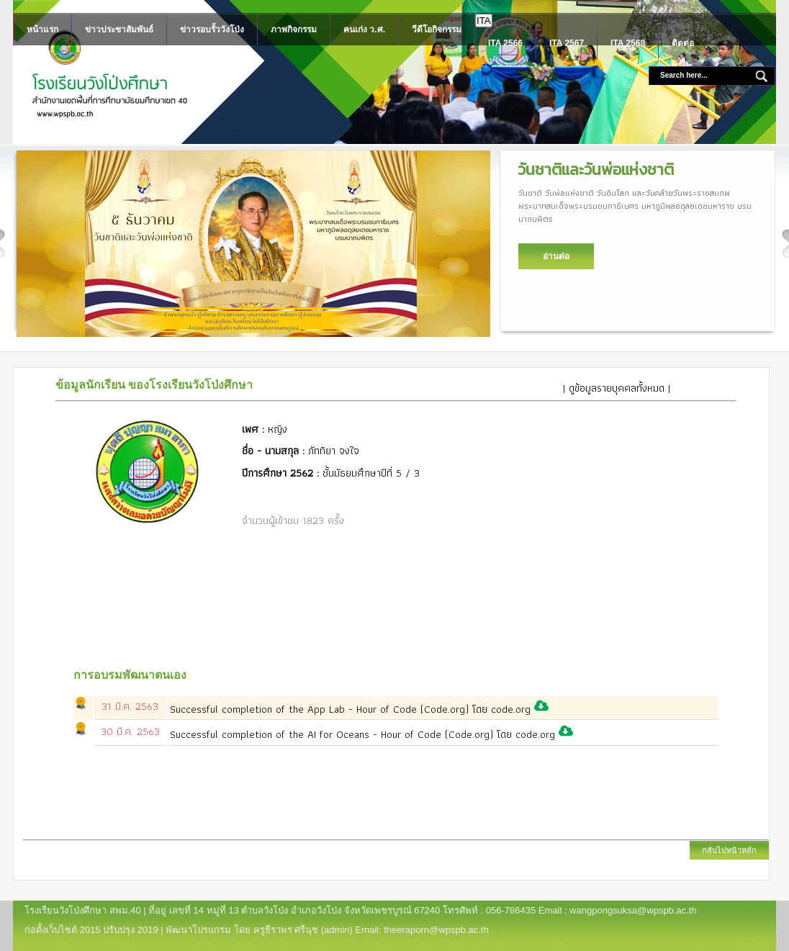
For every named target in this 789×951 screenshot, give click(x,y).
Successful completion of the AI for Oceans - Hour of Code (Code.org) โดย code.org (364, 734)
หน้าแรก (42, 29)
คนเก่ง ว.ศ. (364, 29)
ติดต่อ (683, 43)
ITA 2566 (505, 43)
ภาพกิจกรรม (294, 29)
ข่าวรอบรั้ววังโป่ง (212, 29)
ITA (484, 20)
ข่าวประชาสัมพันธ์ (119, 29)
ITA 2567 (566, 43)
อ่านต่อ (556, 256)
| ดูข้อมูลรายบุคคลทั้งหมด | (616, 388)
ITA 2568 (627, 43)
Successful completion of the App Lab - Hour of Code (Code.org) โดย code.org (352, 709)
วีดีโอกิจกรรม (436, 29)
